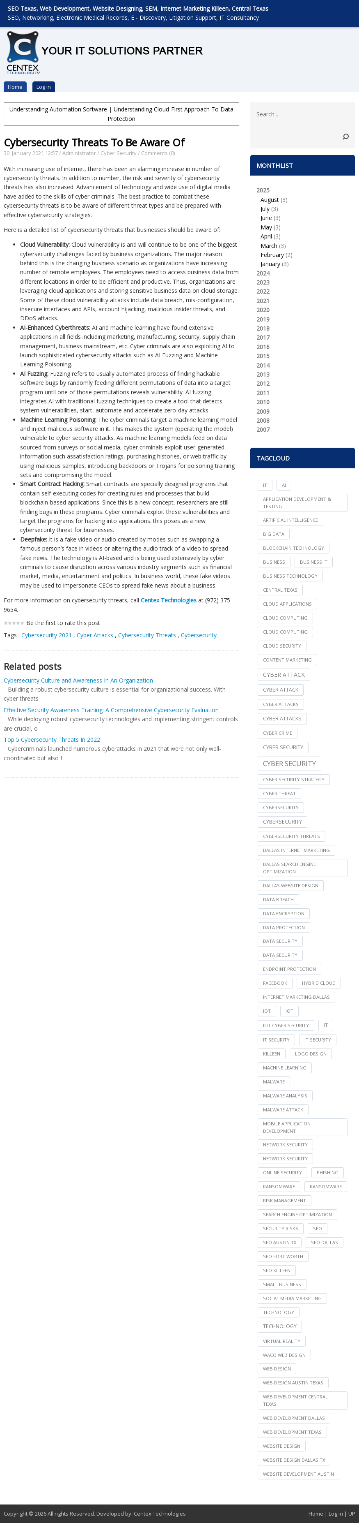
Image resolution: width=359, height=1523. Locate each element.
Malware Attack (283, 1109)
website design (281, 1446)
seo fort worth (283, 1256)
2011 (263, 393)
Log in (44, 86)
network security (285, 1144)
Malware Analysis (285, 1095)
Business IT (313, 562)
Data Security (280, 955)
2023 (263, 282)
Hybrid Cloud (319, 983)
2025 (302, 227)
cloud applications (287, 604)
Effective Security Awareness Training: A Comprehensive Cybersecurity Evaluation (111, 710)
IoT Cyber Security (286, 1025)
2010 (263, 402)
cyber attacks (281, 704)
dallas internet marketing (296, 850)
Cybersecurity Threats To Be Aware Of (94, 142)
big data (273, 534)
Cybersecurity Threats (147, 635)
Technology (280, 1326)
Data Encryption (283, 913)
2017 (263, 337)
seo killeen (276, 1270)
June (266, 218)
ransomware (279, 1186)
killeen (271, 1054)
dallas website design (290, 885)
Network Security (285, 1158)
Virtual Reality (281, 1341)
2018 (263, 328)
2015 (263, 356)
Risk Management (284, 1200)
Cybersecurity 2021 (46, 635)
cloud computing (285, 618)
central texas (280, 590)
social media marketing (292, 1298)
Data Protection (284, 927)
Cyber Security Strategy (294, 779)
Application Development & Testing (297, 502)
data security (280, 941)
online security (282, 1172)
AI (284, 485)
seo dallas (324, 1242)
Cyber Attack (284, 674)
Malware (274, 1082)
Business (274, 562)
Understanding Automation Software (58, 109)
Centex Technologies (160, 1513)
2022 (263, 291)
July (265, 209)
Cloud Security (282, 646)
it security (276, 1040)
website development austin (298, 1474)
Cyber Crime (277, 733)
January (270, 264)
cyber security (283, 747)
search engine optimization (297, 1214)
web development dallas (294, 1418)
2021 (263, 301)
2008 (263, 420)
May (266, 227)
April (266, 236)
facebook (275, 983)
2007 (263, 429)
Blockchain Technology (293, 548)
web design (277, 1369)
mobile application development (287, 1127)
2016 (263, 347)
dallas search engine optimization (289, 868)
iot (267, 1011)
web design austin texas (293, 1382)
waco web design (284, 1355)
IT (265, 485)
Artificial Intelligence (290, 520)
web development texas (292, 1432)
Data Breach (278, 899)
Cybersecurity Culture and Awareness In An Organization (78, 680)
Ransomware (326, 1186)
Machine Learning (284, 1068)
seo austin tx (279, 1242)
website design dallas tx (294, 1460)
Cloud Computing (285, 632)
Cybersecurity (199, 635)
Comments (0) (158, 153)
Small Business (282, 1284)
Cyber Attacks (96, 635)
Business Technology (290, 576)
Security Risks (280, 1228)
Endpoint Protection (289, 969)
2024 (263, 273)
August (270, 200)
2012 (263, 383)
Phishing (327, 1172)
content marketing (287, 660)
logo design (311, 1054)
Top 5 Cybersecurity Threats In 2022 (52, 739)
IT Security (317, 1040)
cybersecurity (281, 807)
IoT (289, 1011)
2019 (263, 319)
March (269, 246)
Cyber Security (119, 153)
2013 (263, 374)
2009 (263, 411)
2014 (263, 365)
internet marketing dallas (296, 997)
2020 (263, 310)
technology (278, 1312)
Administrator (79, 153)
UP (351, 1513)
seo (317, 1228)
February (272, 255)
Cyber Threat (279, 793)
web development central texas (295, 1400)
